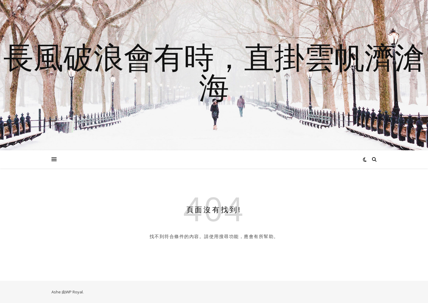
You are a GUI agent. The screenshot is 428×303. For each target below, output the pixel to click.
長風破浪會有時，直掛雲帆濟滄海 (214, 71)
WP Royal (74, 292)
